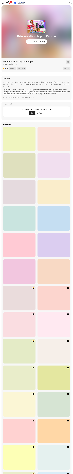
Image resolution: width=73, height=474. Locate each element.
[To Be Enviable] (19, 378)
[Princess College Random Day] (54, 218)
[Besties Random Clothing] (54, 271)
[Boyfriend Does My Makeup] (19, 165)
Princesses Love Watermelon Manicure (52, 92)
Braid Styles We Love (31, 92)
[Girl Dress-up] (19, 431)
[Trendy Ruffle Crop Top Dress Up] (19, 245)
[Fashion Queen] (54, 351)
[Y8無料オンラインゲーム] (9, 2)
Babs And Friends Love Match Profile (16, 94)
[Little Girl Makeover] (19, 457)
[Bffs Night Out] (54, 192)
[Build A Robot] (19, 298)
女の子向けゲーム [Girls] (14, 97)
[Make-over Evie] (54, 404)
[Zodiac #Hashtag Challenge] (19, 218)
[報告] (66, 68)
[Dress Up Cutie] (19, 324)
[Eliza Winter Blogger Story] (54, 139)
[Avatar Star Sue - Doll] (54, 298)
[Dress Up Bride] (54, 324)
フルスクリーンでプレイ (36, 42)
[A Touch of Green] (19, 351)
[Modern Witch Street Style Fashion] (54, 245)
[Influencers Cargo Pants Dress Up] (19, 271)
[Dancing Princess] (19, 404)
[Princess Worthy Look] (54, 431)
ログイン (39, 113)
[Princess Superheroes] (19, 139)
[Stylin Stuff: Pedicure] (54, 457)
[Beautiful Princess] (54, 378)
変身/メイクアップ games (29, 90)
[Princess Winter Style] (19, 192)
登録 (31, 113)
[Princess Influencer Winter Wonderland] (54, 165)
